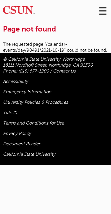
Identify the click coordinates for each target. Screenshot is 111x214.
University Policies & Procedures (35, 102)
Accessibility (15, 81)
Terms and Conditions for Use (33, 123)
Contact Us (64, 71)
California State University (29, 154)
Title (10, 112)
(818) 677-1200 (33, 71)
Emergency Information (27, 91)
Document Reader (21, 143)
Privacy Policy (17, 133)
